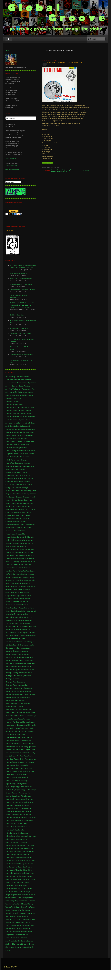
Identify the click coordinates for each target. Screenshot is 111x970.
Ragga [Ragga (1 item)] (17, 787)
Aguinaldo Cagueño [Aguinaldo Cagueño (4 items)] (26, 395)
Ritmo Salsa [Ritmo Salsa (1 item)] (29, 802)
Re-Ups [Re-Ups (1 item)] (29, 787)
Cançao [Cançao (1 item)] (27, 475)
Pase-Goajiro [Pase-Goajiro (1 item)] (10, 728)
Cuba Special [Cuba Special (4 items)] (14, 512)
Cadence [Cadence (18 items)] (27, 463)
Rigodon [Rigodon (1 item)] (8, 796)
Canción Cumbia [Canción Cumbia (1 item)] (11, 472)
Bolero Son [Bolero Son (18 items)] (20, 444)
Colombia (54, 170)
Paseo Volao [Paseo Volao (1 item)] (21, 740)
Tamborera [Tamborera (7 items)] (14, 891)
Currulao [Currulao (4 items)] (20, 528)
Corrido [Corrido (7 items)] (21, 506)
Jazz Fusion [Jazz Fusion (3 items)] (24, 626)
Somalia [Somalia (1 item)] (22, 861)
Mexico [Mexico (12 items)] (19, 688)
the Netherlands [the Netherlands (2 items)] (10, 898)
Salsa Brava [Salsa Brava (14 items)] (32, 817)
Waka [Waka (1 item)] (20, 928)
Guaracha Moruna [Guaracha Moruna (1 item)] (11, 602)
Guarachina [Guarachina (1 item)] (9, 605)
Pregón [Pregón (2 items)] (7, 774)
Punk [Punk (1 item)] (15, 777)
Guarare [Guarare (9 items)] (25, 605)
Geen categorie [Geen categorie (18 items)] (17, 577)
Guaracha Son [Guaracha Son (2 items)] (23, 602)
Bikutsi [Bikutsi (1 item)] (30, 435)
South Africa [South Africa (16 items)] (13, 879)
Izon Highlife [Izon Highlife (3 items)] (9, 623)
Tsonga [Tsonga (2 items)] (7, 910)
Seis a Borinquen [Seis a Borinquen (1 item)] (11, 833)
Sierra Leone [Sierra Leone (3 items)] (9, 858)
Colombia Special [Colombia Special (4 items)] (29, 497)
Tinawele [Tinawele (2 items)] (30, 898)
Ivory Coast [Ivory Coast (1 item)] (28, 620)
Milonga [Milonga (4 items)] (29, 688)
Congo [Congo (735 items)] (12, 503)
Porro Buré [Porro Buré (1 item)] (9, 762)
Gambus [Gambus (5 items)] (24, 574)
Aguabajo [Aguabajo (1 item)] (8, 395)
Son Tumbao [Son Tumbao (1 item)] (17, 876)
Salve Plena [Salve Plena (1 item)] (14, 821)
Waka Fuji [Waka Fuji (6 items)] (26, 928)
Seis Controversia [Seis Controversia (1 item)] (11, 842)
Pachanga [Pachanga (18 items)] (32, 716)
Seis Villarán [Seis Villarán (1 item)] (18, 851)
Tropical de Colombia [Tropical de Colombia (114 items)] (18, 907)
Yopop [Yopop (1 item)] (12, 935)
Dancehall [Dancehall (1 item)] (17, 531)
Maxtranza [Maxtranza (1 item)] (29, 660)
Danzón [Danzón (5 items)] (31, 537)
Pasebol (59, 171)
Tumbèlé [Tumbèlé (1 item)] (15, 913)
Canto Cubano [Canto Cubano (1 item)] (22, 472)
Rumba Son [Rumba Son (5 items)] (21, 814)
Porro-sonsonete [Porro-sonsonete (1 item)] (30, 759)
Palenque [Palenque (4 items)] (14, 719)
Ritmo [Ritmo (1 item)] (18, 796)
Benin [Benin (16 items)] (32, 432)
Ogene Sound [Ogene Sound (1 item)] (30, 713)
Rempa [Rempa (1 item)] (33, 790)
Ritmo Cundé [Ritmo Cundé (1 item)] (10, 799)
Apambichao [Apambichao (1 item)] (14, 420)
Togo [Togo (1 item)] (16, 901)
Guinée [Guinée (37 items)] (7, 611)
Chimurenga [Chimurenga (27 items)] (27, 491)
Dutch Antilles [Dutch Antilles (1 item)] (29, 549)
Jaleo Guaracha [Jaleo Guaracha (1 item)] (24, 623)
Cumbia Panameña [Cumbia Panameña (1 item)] (12, 525)
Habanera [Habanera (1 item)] (29, 611)
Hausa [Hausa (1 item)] (7, 614)
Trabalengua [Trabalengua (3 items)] (9, 904)
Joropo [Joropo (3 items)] (27, 629)
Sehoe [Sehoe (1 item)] (15, 830)
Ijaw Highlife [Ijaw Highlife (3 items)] (28, 617)
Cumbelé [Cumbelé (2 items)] (22, 512)
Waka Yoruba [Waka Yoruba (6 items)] (10, 932)
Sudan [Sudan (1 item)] (22, 882)
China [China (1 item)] (34, 491)
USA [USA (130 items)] (7, 922)
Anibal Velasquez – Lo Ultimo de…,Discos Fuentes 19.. (62, 63)
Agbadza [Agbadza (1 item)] (30, 392)
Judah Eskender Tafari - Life (19, 273)
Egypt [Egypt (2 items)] (25, 552)
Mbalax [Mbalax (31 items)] (18, 663)
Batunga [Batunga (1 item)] (8, 432)
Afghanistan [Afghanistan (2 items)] (32, 383)
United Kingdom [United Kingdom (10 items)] (21, 919)
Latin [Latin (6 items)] (7, 645)
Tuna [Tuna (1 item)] (20, 913)
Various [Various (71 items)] (27, 922)
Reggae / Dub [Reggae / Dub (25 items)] (25, 790)
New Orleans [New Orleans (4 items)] (18, 706)
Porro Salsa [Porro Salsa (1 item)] (28, 768)
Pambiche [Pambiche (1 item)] (8, 722)
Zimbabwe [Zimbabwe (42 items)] (24, 944)
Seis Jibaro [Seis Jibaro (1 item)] (9, 848)
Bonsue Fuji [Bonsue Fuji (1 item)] (31, 451)
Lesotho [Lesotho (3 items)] (31, 645)
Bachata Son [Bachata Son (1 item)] (9, 429)
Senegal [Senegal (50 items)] (13, 854)
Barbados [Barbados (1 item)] (24, 429)
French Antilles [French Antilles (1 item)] (18, 571)
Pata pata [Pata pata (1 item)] (30, 743)
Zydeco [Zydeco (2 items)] (8, 950)
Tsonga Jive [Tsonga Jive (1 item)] (15, 910)
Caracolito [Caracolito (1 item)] (16, 478)
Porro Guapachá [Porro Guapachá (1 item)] (11, 765)
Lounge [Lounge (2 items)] (28, 648)
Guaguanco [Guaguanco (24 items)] (31, 586)
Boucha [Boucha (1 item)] (31, 454)
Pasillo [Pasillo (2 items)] (7, 743)
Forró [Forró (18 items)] (26, 565)
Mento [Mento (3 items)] (29, 666)
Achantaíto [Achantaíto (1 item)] (17, 380)
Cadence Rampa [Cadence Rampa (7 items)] (22, 466)
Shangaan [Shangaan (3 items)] (20, 854)
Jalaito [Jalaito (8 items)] (16, 623)
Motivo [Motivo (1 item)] (14, 697)
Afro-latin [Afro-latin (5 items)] (15, 389)
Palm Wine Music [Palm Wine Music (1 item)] (24, 719)
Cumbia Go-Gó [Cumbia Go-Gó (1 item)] (10, 518)
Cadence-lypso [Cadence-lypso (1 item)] (10, 466)
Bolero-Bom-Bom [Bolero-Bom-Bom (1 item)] (11, 441)
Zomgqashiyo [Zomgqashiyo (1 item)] (19, 947)
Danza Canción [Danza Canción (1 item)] (10, 534)
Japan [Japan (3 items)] (14, 626)
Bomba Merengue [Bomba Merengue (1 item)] (11, 451)
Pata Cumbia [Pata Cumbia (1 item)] (22, 743)
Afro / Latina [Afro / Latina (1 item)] (9, 392)
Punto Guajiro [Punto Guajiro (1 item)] (10, 780)
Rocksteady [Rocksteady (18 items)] (9, 808)
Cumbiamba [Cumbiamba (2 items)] (9, 521)
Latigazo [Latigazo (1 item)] (31, 642)
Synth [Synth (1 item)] (16, 888)
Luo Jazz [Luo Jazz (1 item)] (18, 651)
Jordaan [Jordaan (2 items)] (22, 629)
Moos (7, 51)
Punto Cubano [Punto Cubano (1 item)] (23, 777)
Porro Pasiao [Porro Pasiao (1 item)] (19, 768)
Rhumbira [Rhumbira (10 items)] (15, 793)
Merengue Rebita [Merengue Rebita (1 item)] (11, 685)
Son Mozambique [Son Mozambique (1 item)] (26, 870)
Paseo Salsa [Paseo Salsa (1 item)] (20, 737)
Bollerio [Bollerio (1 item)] (26, 444)
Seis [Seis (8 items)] (23, 830)
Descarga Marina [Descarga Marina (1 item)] (18, 543)
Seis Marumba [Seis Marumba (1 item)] (18, 848)
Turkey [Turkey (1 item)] (32, 913)
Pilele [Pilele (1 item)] (34, 747)
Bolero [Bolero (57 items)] (26, 438)
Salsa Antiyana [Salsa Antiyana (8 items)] (22, 817)
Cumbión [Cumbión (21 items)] (32, 525)
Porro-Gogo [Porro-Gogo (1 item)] (9, 759)
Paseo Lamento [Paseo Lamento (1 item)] (10, 734)
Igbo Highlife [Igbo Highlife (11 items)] (19, 617)
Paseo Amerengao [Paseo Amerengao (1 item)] (16, 731)
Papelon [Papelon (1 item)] (32, 722)
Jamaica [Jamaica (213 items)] (8, 626)
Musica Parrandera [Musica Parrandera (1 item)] (11, 703)
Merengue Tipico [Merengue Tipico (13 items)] (11, 688)
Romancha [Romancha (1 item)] (17, 808)
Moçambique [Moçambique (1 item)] (9, 700)
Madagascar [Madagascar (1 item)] (9, 654)
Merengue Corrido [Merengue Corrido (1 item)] (25, 676)
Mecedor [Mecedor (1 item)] (32, 663)
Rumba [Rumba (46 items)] (7, 811)
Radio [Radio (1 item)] (25, 784)
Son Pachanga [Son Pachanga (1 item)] (10, 873)
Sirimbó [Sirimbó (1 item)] (17, 858)
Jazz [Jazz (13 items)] (17, 626)
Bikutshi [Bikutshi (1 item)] (25, 435)
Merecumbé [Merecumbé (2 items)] (30, 669)
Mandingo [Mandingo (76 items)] (26, 654)
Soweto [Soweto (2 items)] (20, 879)
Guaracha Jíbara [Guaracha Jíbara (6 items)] (11, 599)
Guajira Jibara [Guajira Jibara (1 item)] (10, 595)
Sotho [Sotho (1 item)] (24, 876)
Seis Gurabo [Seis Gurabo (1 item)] (31, 845)
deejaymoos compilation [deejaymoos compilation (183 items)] (19, 540)
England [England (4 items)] (31, 555)
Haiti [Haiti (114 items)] (34, 611)
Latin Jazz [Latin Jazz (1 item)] (12, 645)
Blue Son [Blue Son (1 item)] (20, 438)
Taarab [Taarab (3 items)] (7, 891)
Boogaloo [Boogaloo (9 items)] (8, 454)
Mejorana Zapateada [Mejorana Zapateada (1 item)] (19, 666)
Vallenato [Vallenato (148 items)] (18, 922)
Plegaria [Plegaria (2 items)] (27, 750)
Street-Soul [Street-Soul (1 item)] (9, 882)
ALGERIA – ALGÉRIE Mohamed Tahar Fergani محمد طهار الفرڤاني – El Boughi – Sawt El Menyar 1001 (22, 305)
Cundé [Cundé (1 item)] (7, 528)
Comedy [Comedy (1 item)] (8, 500)
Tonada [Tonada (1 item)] (21, 901)
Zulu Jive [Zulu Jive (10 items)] (31, 947)
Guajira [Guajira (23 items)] (27, 589)
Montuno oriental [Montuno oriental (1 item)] (11, 694)
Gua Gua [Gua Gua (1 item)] (23, 586)
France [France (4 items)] (14, 568)
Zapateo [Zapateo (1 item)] (30, 941)
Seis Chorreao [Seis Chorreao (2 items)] (10, 839)
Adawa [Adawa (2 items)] (23, 380)
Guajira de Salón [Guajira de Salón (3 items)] (23, 592)
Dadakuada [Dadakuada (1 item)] (9, 531)
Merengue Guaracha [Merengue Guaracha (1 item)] (12, 679)
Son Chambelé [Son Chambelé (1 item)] (10, 864)
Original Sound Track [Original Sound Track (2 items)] (12, 716)
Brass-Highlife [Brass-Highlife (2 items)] (14, 457)
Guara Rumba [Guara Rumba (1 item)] (19, 608)
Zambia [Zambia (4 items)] (17, 941)
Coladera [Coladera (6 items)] (12, 497)
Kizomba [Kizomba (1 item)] (14, 639)
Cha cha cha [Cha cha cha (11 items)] (9, 484)
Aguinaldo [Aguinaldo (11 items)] (15, 395)
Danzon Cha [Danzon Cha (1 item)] (20, 534)
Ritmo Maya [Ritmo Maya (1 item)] (29, 799)
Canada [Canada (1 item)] (15, 469)
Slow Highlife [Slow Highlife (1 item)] (27, 858)
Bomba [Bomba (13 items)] (24, 447)
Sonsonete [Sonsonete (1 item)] (9, 876)
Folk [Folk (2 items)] (34, 562)
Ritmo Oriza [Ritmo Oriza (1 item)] (9, 802)
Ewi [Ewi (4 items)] (11, 562)
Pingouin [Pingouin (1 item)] (12, 750)
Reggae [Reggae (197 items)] (18, 790)
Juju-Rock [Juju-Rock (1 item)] (31, 632)
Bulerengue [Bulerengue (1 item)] (23, 460)
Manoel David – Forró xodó (19, 328)
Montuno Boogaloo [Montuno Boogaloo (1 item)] (24, 691)
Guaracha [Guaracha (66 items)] (27, 595)
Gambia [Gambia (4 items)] (18, 574)
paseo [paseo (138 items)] (7, 731)
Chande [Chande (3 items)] (29, 484)
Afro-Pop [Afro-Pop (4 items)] (31, 389)
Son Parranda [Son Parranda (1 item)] (20, 873)
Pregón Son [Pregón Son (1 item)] (15, 774)
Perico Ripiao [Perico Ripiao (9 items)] (10, 747)
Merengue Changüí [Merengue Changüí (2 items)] (12, 676)
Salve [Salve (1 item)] (7, 821)
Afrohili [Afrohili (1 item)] (16, 392)
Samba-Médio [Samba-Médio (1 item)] (28, 821)
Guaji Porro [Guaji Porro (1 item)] (21, 589)
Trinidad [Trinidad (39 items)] (24, 904)
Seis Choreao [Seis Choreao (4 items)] (20, 836)
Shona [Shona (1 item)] (26, 854)
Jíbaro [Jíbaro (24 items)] (22, 636)
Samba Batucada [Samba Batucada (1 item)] (11, 824)
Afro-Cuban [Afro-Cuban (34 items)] (20, 386)
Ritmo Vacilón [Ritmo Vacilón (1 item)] (10, 805)
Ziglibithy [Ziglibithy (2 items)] (8, 944)
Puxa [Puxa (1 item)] (22, 780)
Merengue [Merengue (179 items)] (16, 673)
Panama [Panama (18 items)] (26, 722)
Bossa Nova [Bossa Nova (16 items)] (24, 454)
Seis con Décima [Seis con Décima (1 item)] (21, 839)
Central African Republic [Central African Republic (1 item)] (13, 481)
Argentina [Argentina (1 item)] (22, 420)
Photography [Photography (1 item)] (27, 747)
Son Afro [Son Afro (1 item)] (32, 861)
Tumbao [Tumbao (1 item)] (27, 910)
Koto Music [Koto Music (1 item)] (21, 639)
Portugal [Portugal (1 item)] (8, 771)
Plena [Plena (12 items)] (33, 750)
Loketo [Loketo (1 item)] (18, 648)
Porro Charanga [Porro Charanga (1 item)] (18, 762)
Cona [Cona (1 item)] (30, 500)
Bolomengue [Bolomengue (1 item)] (17, 447)
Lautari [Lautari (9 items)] (26, 645)
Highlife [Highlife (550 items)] (12, 614)
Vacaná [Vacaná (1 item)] (11, 922)
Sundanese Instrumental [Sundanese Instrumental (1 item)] (13, 885)
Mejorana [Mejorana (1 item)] (8, 666)
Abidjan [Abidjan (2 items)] (13, 377)
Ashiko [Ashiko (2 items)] (28, 420)
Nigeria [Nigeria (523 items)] (22, 713)
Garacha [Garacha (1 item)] (8, 577)
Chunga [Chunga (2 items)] (26, 494)
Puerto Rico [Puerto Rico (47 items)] (9, 777)
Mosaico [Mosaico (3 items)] (8, 697)
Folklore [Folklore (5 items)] (21, 565)
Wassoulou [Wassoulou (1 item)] (19, 932)
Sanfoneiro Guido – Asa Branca (20, 334)
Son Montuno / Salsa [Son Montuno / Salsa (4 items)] (12, 870)
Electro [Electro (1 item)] (18, 555)
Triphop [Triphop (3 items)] (30, 904)
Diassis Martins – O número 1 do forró (22, 289)
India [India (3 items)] (15, 620)
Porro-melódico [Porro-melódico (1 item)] (19, 759)
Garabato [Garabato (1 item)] (30, 574)
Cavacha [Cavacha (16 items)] (30, 478)
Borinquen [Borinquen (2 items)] (15, 454)
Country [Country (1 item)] (8, 509)
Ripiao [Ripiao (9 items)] (14, 796)
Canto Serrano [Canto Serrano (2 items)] (20, 475)
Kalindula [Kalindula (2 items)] (27, 636)
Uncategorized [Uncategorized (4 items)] (10, 919)
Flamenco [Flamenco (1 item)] (28, 562)
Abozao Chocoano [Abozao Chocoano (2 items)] (23, 377)
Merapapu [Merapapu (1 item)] (8, 669)
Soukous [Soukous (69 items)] (30, 876)
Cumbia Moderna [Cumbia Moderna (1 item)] (20, 521)
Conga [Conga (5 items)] (7, 503)
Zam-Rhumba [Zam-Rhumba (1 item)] (10, 941)
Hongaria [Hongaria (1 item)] (19, 614)
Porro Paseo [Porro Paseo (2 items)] (9, 768)
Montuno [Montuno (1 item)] (15, 691)
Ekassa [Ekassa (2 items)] (30, 552)
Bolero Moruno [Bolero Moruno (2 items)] (10, 444)
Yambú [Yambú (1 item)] (29, 932)
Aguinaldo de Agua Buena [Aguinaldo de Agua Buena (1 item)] (14, 404)
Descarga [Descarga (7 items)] (8, 543)
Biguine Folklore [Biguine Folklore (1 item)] (16, 435)
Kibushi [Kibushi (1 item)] (8, 639)
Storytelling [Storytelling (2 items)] (31, 879)
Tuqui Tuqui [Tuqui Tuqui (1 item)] (26, 913)
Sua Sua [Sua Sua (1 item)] (17, 882)
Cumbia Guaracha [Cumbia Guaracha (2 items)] (22, 518)
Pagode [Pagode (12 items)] (8, 719)
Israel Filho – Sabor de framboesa (21, 278)
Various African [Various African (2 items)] (10, 925)
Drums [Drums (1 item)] (18, 549)
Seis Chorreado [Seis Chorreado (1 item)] (30, 836)
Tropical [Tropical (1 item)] (8, 907)
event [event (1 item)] (7, 562)
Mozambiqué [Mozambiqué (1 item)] (25, 697)
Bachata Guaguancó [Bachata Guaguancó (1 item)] (23, 426)
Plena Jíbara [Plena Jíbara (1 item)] (19, 753)
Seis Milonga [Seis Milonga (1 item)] (28, 848)
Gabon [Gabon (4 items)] (32, 571)
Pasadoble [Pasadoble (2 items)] (26, 725)
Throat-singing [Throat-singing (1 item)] (22, 898)
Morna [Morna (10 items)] (33, 694)
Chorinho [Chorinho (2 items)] (16, 494)
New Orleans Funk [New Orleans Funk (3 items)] (11, 710)
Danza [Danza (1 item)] (23, 531)
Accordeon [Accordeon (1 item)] (9, 380)
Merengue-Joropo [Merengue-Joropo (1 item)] (26, 673)
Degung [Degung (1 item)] (30, 540)
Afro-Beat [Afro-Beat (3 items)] (12, 386)
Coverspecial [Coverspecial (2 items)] (25, 509)
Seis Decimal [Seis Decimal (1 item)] (22, 842)
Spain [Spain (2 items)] (25, 879)
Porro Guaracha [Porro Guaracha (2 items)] (22, 765)
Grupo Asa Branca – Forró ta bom (21, 284)
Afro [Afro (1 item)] (6, 386)
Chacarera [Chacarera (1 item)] (26, 481)
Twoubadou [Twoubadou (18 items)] (17, 916)
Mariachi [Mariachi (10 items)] (8, 660)
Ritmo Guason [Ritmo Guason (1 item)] (20, 799)
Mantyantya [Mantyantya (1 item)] (9, 657)
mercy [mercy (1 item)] (15, 669)
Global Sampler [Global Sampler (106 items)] (29, 580)
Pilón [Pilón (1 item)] (7, 750)
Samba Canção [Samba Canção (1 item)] (23, 824)
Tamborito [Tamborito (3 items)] (21, 891)
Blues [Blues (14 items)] (14, 438)
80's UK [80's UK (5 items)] (8, 377)
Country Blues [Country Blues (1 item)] (16, 509)
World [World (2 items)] (25, 932)
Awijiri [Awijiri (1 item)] (7, 426)
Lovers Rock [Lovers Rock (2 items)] (9, 651)
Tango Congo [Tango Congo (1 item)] (10, 895)
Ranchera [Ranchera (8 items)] (23, 787)
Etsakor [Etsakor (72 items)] (21, 558)
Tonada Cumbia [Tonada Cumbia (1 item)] (29, 901)
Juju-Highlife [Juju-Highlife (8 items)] (23, 632)
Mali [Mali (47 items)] (15, 654)
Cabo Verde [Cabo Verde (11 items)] (19, 463)
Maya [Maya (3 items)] (7, 663)
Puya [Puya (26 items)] (26, 780)
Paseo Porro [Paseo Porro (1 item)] (21, 734)
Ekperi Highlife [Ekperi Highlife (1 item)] (10, 555)
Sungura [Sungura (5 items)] (25, 885)
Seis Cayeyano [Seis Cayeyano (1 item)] (23, 833)
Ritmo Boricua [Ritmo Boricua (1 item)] (26, 796)
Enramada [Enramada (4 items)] (9, 558)
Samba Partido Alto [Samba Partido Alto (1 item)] (23, 827)
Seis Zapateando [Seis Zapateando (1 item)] (28, 851)
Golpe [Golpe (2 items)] (7, 583)
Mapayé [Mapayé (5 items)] (22, 657)
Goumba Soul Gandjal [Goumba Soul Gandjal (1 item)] (22, 583)
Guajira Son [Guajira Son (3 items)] (19, 595)
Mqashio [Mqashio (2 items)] (21, 700)
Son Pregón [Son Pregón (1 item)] (30, 873)
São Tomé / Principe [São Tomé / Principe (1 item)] (25, 888)
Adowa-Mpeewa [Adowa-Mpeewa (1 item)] (10, 383)
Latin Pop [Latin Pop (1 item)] (20, 645)
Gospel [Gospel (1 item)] (12, 583)
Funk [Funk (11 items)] (27, 571)
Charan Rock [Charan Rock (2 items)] (10, 491)
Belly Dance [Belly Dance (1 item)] (16, 432)
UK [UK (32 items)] (28, 916)
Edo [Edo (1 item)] (13, 552)
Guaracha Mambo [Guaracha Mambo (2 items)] (23, 599)
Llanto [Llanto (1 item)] (13, 648)
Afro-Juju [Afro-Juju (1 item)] (8, 389)
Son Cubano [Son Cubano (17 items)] (9, 867)
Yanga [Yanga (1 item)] (7, 935)
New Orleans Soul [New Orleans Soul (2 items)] (25, 710)
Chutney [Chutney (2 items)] (32, 494)
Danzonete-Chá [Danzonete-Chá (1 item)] (22, 537)
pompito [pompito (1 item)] (8, 756)
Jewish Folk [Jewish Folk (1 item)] (9, 629)
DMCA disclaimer (10, 159)
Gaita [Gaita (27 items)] (13, 574)
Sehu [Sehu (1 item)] (20, 830)
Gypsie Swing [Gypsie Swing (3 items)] (20, 611)
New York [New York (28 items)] (16, 713)
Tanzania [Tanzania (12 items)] (18, 895)
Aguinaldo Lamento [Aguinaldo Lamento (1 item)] (24, 410)
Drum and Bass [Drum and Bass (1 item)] (10, 549)
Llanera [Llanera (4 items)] (8, 648)
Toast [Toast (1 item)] (7, 901)
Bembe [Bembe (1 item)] (22, 432)
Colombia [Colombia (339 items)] (19, 497)
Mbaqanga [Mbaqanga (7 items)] (25, 663)
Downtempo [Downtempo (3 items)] (24, 546)
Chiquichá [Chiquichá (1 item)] (8, 494)
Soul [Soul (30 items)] (7, 879)
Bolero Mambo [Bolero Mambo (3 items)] (31, 441)
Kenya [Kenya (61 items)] (33, 636)
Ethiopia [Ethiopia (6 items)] (16, 558)
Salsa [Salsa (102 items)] (15, 817)
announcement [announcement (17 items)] (30, 417)
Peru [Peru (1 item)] (16, 747)
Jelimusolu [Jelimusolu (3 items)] (32, 626)
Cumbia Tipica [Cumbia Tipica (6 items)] (24, 525)
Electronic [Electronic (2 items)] (24, 555)
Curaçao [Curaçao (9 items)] (13, 528)
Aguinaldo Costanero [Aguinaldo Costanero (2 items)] (12, 401)
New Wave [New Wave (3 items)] (9, 713)
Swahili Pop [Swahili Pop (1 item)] (9, 888)
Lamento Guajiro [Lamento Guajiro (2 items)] (11, 642)
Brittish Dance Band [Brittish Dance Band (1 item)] (12, 460)
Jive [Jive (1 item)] (17, 629)
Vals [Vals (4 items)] (22, 922)
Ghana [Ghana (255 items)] (31, 577)
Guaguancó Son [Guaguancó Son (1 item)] (11, 589)
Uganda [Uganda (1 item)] (24, 916)
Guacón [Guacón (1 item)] (8, 586)
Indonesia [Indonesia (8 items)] (20, 620)
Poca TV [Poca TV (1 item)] (27, 753)
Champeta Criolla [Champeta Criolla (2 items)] (20, 484)
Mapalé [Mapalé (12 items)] (16, 657)
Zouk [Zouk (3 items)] (26, 947)
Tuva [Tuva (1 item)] (7, 916)
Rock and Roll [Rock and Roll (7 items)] (24, 805)
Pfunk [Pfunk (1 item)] (21, 747)
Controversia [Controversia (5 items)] (28, 503)
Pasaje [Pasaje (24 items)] (33, 725)
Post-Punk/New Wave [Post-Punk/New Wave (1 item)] (19, 771)
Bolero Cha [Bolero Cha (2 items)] (21, 441)
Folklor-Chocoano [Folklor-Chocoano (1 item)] (11, 565)
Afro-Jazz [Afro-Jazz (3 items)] (27, 386)
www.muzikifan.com (11, 165)
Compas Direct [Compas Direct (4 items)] (23, 500)
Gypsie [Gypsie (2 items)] (13, 611)
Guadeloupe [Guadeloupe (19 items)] (15, 586)
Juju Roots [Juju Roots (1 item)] (9, 636)
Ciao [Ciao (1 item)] (7, 497)
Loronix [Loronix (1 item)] (23, 648)
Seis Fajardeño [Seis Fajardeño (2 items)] (21, 845)
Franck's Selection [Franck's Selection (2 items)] (24, 568)
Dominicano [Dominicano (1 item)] (29, 543)
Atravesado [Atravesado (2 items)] (9, 423)
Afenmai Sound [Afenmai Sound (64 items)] (22, 383)
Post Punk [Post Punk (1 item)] (30, 771)
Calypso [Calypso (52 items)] (31, 466)
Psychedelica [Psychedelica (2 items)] (24, 774)
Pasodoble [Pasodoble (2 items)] (14, 743)
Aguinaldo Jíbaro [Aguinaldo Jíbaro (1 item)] (11, 410)
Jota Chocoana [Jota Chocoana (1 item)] (10, 632)
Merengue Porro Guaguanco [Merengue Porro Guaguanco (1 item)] (15, 682)
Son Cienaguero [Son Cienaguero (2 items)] (21, 864)
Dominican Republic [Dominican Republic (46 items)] (12, 546)
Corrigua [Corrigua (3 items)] (27, 506)
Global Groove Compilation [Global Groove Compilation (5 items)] (14, 580)
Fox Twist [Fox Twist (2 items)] (8, 568)
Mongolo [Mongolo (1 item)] (8, 691)
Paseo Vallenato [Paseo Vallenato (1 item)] (11, 740)
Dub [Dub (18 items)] (22, 549)
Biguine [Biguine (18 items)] (8, 435)
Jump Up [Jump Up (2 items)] (16, 636)
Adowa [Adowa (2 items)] (28, 380)
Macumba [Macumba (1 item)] (24, 651)
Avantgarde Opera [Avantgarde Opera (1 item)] (29, 423)
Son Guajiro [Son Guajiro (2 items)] (19, 867)
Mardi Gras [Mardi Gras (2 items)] (29, 657)
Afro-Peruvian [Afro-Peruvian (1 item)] (23, 389)
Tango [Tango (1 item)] (27, 891)
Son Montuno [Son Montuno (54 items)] (27, 867)
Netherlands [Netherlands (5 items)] (9, 706)
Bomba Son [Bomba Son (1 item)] (22, 451)
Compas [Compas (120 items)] (14, 500)
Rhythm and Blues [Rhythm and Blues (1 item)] (25, 793)
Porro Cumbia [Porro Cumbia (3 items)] (29, 762)
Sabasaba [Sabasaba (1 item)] (8, 817)
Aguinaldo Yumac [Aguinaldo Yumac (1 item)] (26, 414)
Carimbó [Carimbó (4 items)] (23, 478)
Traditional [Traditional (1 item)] (18, 904)
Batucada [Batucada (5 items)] (31, 429)
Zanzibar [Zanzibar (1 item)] (24, 941)
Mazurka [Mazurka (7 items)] (13, 663)
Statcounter (9, 230)
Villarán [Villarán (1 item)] (15, 928)
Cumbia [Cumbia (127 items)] (28, 512)
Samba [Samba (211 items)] (20, 821)
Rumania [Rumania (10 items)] (29, 808)
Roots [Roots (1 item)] (24, 808)
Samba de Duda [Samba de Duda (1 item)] (11, 827)
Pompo (64, 171)
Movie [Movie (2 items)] (19, 697)
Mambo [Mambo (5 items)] (20, 654)
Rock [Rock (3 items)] (17, 805)
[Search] (96, 39)
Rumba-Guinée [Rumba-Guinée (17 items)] (16, 811)
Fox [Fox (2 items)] (29, 565)
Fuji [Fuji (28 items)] (24, 571)
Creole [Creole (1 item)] (33, 509)
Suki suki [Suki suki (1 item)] (28, 882)
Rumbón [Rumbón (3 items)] (28, 814)
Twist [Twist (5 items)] (11, 916)
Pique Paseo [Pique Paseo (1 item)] (20, 750)
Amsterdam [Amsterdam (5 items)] (15, 417)
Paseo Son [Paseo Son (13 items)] (29, 737)
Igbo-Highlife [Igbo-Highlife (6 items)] (9, 617)
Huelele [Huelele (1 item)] (25, 614)
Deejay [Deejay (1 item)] (7, 540)
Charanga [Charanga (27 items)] (24, 488)
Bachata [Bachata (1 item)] (12, 426)
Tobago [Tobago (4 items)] (12, 901)
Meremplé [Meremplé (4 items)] (8, 673)
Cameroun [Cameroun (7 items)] (9, 469)
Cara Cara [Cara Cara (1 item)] (9, 478)
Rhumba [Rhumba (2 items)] (8, 793)
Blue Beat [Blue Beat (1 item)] (8, 438)
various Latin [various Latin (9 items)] (20, 925)
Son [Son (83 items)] (27, 861)
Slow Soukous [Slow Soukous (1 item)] (10, 861)
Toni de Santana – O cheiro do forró (21, 354)
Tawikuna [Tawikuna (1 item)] (25, 895)
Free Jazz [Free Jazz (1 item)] (8, 571)
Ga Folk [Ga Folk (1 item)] (8, 574)
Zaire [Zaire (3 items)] (25, 938)
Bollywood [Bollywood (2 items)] (9, 447)
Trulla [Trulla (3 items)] (28, 907)
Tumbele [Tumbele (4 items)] (8, 913)
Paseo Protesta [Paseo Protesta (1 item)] (10, 737)
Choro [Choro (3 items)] (21, 494)
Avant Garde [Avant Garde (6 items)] (18, 423)
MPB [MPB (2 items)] (16, 700)
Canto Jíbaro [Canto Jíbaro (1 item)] (9, 475)
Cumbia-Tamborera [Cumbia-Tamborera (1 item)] (12, 515)
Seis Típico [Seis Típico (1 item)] (9, 851)
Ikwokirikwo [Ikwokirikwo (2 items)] (9, 620)
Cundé (59, 170)
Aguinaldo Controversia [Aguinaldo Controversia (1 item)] (13, 398)
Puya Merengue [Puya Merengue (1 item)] (10, 784)
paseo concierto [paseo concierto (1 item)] (28, 731)
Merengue (76, 170)
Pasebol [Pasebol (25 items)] (31, 728)
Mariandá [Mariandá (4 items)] (15, 660)
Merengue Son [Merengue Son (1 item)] (23, 685)
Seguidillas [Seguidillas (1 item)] (9, 830)
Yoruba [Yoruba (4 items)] (17, 935)
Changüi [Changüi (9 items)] (18, 488)
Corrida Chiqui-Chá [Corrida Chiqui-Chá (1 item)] (12, 506)
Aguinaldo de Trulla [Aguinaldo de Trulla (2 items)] (27, 407)
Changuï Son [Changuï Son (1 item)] (10, 488)
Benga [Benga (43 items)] (28, 432)
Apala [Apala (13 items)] (7, 420)
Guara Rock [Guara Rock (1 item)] (9, 608)
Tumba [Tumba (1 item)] (21, 910)
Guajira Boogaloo (67, 170)
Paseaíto (53, 171)
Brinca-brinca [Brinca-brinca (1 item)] (24, 457)
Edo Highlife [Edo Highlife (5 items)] (19, 552)
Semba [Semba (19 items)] (7, 854)
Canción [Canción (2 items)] (22, 469)
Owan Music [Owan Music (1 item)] (24, 716)
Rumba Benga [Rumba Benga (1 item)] (27, 811)
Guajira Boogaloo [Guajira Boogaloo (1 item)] (11, 592)
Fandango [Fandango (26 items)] (16, 562)
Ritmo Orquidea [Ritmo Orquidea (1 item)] (19, 802)
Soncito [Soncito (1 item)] (30, 864)
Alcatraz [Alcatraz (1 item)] (8, 417)
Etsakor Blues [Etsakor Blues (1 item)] (29, 558)
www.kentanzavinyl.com (12, 169)
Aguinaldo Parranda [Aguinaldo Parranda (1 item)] (12, 414)
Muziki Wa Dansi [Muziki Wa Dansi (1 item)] (24, 703)
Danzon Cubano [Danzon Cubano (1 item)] (11, 537)
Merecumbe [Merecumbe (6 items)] (21, 669)
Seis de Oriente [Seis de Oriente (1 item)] (10, 845)
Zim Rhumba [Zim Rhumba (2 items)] (9, 947)
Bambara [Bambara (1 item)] (18, 429)
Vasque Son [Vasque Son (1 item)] (29, 925)
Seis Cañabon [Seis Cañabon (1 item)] (10, 836)
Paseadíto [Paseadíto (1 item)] (18, 728)
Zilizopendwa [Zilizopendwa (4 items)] (16, 944)
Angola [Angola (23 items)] (22, 417)
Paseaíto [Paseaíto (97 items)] (25, 728)
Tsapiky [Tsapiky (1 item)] (33, 907)
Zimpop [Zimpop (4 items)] (31, 944)
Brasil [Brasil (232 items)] (7, 457)
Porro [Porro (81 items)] (22, 756)
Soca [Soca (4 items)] (17, 861)
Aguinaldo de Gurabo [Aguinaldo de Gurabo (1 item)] (12, 407)
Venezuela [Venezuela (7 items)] (9, 928)
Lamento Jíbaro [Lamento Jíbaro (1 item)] (22, 642)
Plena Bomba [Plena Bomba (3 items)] (10, 753)
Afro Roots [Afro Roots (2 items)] (23, 392)
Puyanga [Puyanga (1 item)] (20, 784)
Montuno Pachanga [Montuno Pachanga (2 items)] (24, 694)
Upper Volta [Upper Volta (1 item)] (31, 919)
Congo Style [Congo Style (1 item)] (19, 503)
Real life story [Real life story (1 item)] (10, 790)
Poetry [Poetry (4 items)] (32, 753)
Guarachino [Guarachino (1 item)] (18, 605)
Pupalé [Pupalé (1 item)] (17, 780)
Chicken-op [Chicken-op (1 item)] (19, 491)
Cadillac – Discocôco (17, 315)
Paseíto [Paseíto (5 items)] (28, 740)
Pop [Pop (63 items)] (18, 756)
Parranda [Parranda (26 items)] (8, 725)
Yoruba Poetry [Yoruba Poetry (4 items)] (10, 938)
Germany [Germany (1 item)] (26, 577)
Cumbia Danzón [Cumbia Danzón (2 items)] (24, 515)
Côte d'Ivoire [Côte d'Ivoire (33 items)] (27, 528)
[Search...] (20, 118)
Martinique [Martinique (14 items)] (22, 660)
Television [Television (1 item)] (31, 895)
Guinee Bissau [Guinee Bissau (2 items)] (29, 608)
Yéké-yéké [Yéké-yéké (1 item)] (19, 938)
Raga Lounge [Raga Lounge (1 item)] (10, 787)
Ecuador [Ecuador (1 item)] (8, 552)
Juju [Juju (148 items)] (17, 632)
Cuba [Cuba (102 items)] (7, 512)
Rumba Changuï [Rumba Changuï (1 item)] (11, 814)
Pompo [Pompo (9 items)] (13, 756)
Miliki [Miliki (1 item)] (24, 688)
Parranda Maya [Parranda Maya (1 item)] (17, 725)
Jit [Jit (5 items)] (14, 629)
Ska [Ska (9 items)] (21, 858)
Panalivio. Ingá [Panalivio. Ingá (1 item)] (18, 722)
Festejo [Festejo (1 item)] (22, 562)
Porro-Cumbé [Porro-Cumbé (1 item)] (28, 756)
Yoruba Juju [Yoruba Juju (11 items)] (24, 935)
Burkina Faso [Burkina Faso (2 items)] (10, 463)
